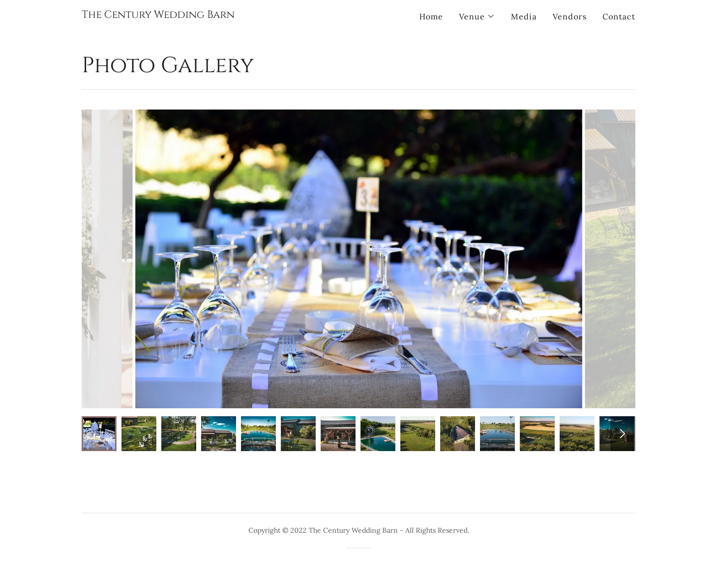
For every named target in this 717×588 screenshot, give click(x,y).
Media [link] (524, 16)
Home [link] (431, 16)
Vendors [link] (570, 16)
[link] (158, 15)
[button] (477, 16)
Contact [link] (618, 16)
